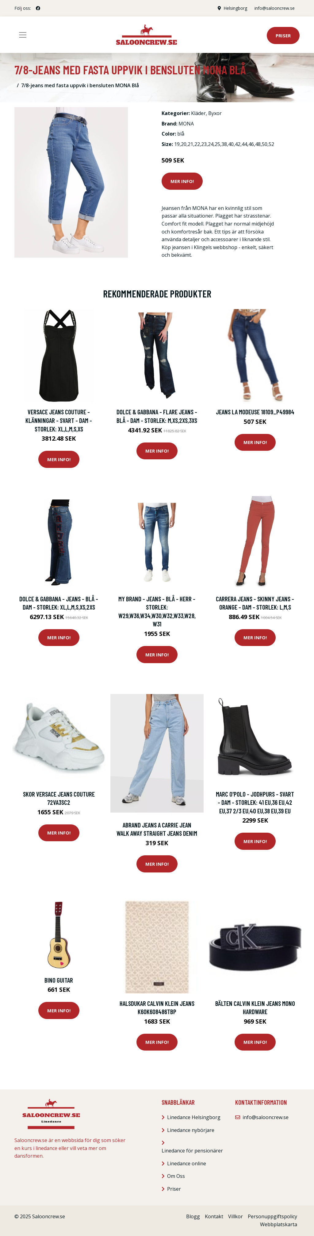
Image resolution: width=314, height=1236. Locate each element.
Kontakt (214, 1216)
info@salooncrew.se (275, 8)
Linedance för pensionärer (192, 1150)
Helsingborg (235, 8)
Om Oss (176, 1176)
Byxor (215, 113)
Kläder (198, 113)
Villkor (235, 1216)
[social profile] (38, 8)
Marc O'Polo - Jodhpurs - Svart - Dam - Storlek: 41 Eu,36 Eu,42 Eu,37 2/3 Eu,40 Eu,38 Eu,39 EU (255, 802)
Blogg (193, 1216)
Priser (283, 35)
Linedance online (186, 1163)
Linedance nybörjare (190, 1130)
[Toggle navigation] (22, 35)
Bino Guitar (58, 980)
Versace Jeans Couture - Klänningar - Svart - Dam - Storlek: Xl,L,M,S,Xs (58, 420)
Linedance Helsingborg (193, 1117)
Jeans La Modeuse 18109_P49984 (255, 412)
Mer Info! (182, 181)
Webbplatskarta (278, 1224)
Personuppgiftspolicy (272, 1216)
